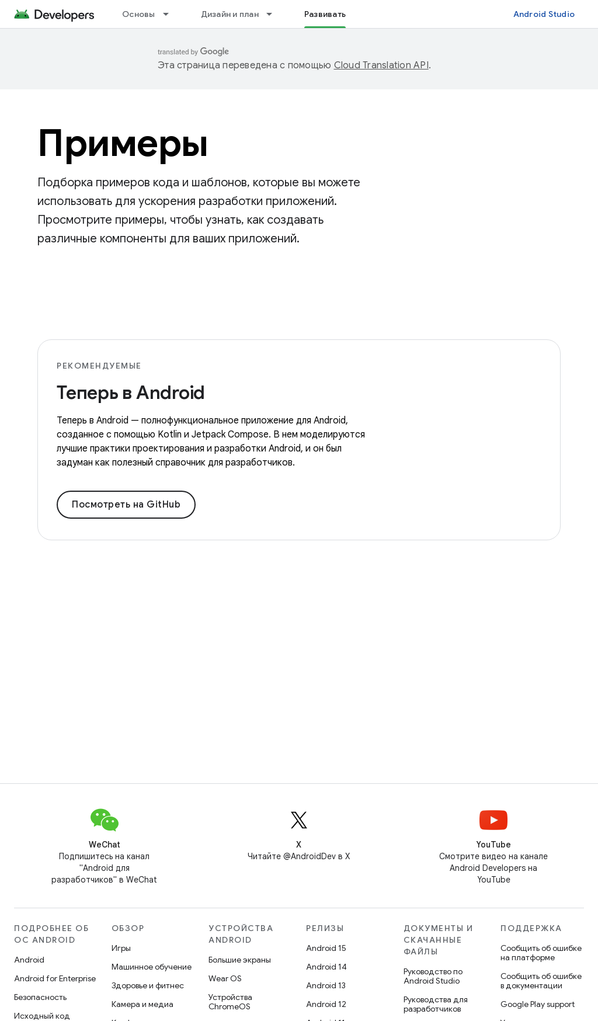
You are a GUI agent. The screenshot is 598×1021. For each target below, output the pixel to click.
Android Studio (544, 14)
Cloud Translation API (381, 65)
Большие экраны (239, 959)
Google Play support (537, 1004)
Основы (138, 14)
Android (29, 959)
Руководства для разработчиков (436, 1004)
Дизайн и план (230, 14)
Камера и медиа (142, 1004)
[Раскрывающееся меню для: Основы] (171, 14)
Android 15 (326, 948)
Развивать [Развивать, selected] (325, 14)
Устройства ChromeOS (230, 1002)
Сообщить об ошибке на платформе (541, 953)
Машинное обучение (152, 966)
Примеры (122, 143)
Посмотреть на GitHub (126, 505)
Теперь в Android (131, 392)
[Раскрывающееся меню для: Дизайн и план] (274, 14)
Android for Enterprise (55, 978)
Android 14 (326, 966)
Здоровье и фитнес (148, 985)
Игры (121, 948)
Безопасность (40, 997)
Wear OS (225, 978)
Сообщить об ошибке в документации (541, 981)
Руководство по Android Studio (433, 976)
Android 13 (326, 985)
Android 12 (326, 1004)
